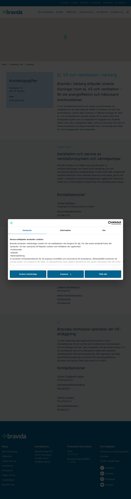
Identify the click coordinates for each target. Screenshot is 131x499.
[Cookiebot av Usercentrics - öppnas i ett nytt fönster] (110, 223)
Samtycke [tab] (27, 230)
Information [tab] (65, 230)
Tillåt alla (103, 274)
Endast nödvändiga (28, 274)
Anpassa (65, 274)
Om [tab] (103, 230)
